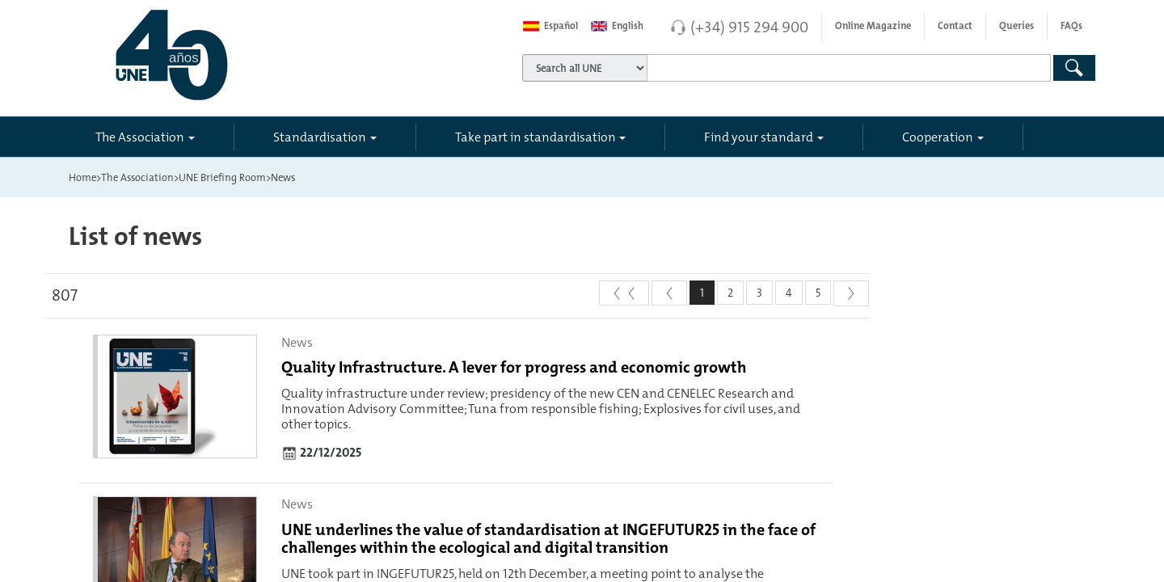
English (617, 26)
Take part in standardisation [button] (535, 136)
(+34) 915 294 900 (749, 27)
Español (550, 26)
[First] (624, 293)
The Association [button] (139, 136)
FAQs (1071, 26)
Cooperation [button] (937, 136)
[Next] (851, 293)
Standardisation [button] (319, 136)
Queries (1016, 26)
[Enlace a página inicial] (243, 55)
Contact (955, 26)
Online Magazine (873, 26)
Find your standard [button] (758, 136)
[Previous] (669, 293)
